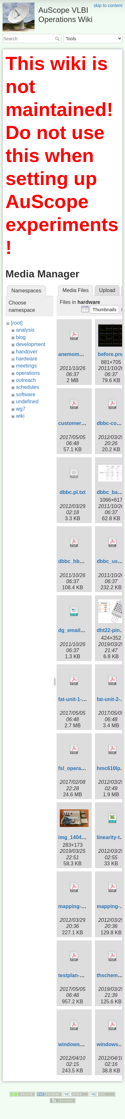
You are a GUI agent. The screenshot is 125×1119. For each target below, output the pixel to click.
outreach (26, 380)
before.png (111, 354)
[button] (104, 309)
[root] (16, 323)
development (30, 344)
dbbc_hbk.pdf (75, 561)
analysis (25, 330)
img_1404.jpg (74, 837)
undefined (27, 401)
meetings (26, 365)
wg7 (20, 409)
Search (58, 38)
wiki (20, 416)
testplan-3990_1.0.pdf (84, 975)
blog (21, 337)
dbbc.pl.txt (73, 492)
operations (28, 373)
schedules (27, 387)
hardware (26, 358)
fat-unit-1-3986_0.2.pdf (85, 699)
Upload (107, 290)
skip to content (108, 5)
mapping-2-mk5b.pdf (83, 906)
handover (26, 351)
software (25, 394)
